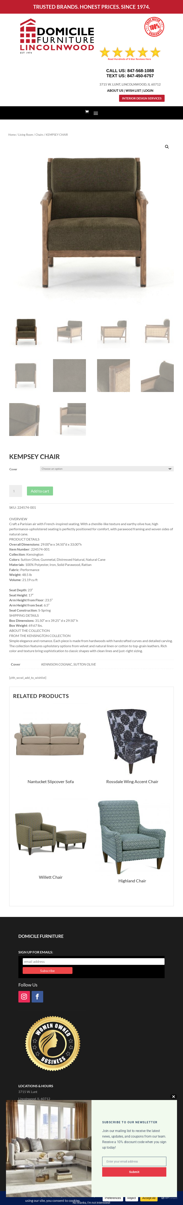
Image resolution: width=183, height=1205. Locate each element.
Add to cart (40, 491)
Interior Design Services (142, 98)
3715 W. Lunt (27, 1092)
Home (12, 134)
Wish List (133, 90)
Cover (13, 469)
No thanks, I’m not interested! (91, 1202)
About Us (115, 90)
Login (148, 90)
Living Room (25, 134)
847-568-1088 (140, 70)
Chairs (39, 134)
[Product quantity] (15, 491)
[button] (167, 147)
